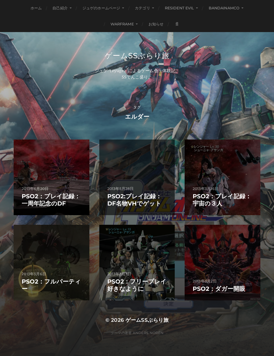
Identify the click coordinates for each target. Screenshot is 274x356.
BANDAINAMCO (224, 8)
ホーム (36, 8)
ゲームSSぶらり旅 (137, 55)
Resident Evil (179, 8)
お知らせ (156, 24)
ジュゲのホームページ (101, 8)
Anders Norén (148, 333)
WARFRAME (122, 24)
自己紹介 (60, 8)
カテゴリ (142, 8)
